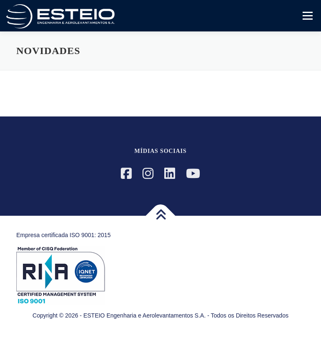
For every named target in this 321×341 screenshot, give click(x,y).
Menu (307, 16)
